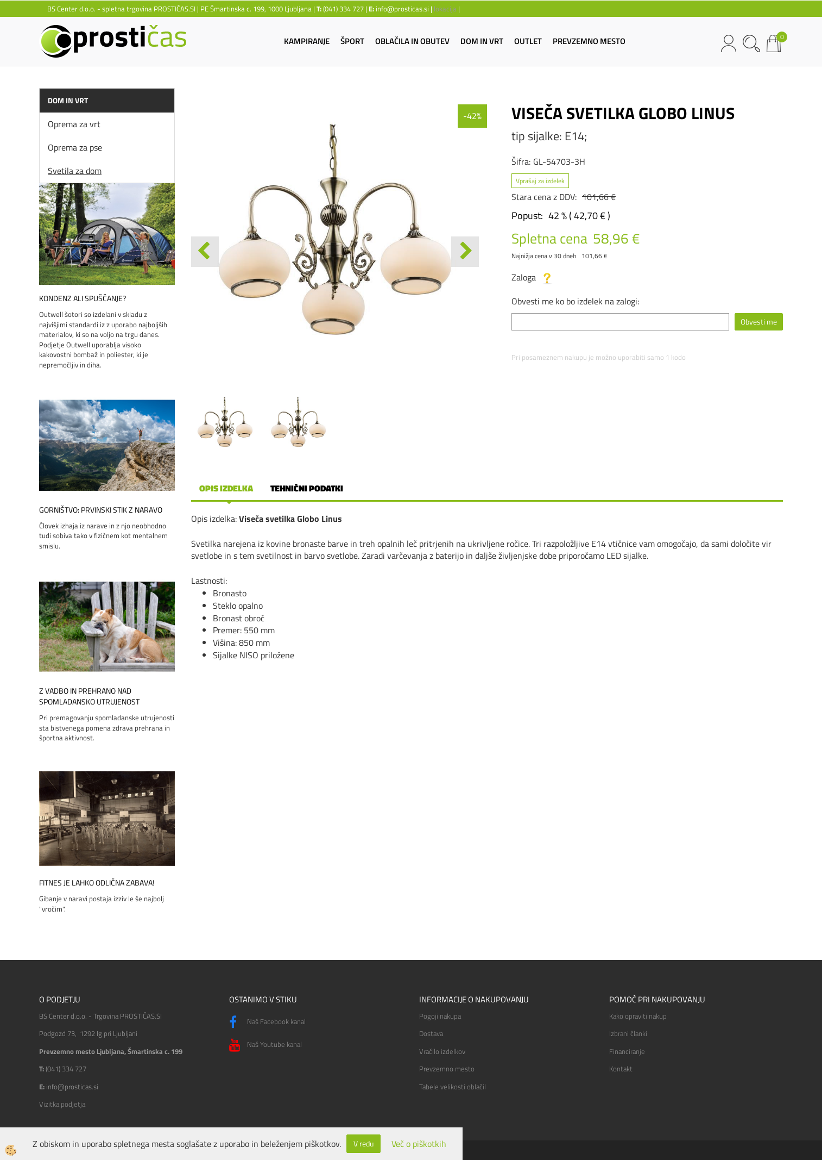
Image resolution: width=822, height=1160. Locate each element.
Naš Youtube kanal (265, 1045)
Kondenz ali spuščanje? (82, 298)
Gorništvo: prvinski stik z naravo (100, 509)
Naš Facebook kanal (267, 1022)
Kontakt (621, 1068)
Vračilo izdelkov (442, 1051)
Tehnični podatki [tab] (306, 488)
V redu (363, 1143)
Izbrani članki (628, 1033)
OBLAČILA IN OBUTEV (412, 41)
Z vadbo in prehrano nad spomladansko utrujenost (89, 696)
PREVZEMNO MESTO (589, 41)
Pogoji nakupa (440, 1016)
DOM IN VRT (481, 41)
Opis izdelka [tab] (226, 488)
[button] (465, 251)
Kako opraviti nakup (638, 1016)
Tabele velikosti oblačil (452, 1086)
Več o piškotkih (418, 1144)
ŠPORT (352, 41)
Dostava (431, 1033)
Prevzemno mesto (447, 1068)
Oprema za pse (75, 147)
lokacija (445, 8)
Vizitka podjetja (62, 1104)
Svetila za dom (75, 170)
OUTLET (528, 41)
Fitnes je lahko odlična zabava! (96, 882)
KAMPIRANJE (307, 41)
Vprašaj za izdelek (540, 181)
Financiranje (627, 1051)
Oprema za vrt (74, 123)
